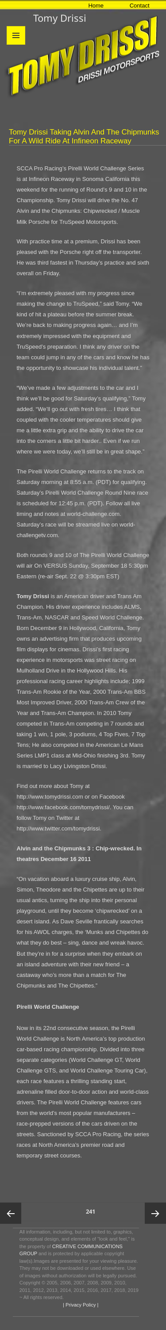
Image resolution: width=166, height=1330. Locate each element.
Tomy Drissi (59, 17)
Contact (140, 5)
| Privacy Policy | (80, 1304)
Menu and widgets (16, 44)
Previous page (10, 1213)
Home (96, 5)
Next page (155, 1213)
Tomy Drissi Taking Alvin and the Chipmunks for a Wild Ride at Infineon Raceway (84, 136)
